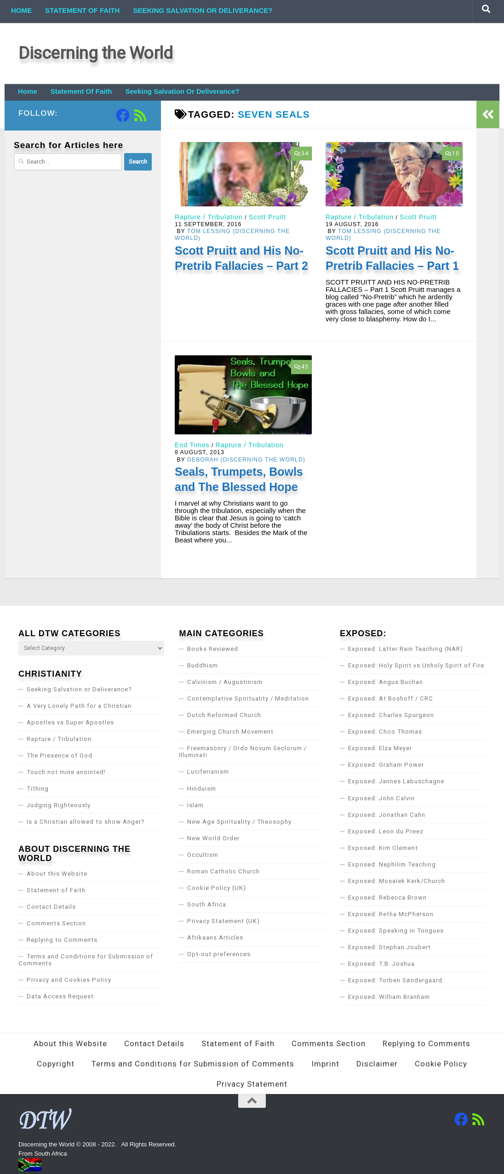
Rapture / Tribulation (209, 217)
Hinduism (201, 788)
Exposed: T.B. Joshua (381, 963)
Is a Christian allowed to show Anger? (86, 821)
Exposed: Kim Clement (383, 847)
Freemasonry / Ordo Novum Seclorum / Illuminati (243, 751)
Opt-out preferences (219, 954)
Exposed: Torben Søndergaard (395, 980)
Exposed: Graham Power (386, 764)
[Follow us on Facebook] (123, 115)
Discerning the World (95, 53)
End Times (192, 445)
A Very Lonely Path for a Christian (79, 705)
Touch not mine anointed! (66, 772)
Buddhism (202, 665)
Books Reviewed (212, 648)
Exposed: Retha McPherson (391, 914)
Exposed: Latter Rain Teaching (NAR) (405, 648)
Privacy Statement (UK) (223, 921)
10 (452, 153)
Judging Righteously (59, 805)
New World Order (213, 838)
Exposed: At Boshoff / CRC (390, 698)
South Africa (206, 904)
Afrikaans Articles (215, 937)
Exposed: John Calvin (381, 798)
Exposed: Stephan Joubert (389, 947)
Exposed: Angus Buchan (385, 681)
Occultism (202, 854)
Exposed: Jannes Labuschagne (396, 781)
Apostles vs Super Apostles (70, 722)
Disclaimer (377, 1063)
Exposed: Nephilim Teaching (392, 864)
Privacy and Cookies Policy (69, 979)
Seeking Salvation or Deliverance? (202, 10)
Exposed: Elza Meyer (380, 748)
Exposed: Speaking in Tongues (396, 930)
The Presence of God (59, 755)
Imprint (325, 1063)
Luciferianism (208, 771)
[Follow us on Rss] (140, 115)
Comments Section (56, 923)
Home (21, 10)
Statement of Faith (82, 10)
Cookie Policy (441, 1063)
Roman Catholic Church (223, 871)
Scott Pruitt (267, 217)
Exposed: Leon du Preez (386, 831)
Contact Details (51, 906)
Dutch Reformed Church (224, 715)
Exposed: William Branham (389, 996)
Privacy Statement (252, 1084)
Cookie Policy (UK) (216, 887)
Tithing (38, 788)
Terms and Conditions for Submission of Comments (85, 960)
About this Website (57, 873)
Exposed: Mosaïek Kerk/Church (396, 881)
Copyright (55, 1063)
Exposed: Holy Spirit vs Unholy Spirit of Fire (416, 665)
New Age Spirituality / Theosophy (239, 821)
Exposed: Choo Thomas (385, 731)
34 (301, 153)
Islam (195, 805)
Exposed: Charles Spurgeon (391, 715)
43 (301, 367)
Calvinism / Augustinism (225, 681)
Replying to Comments (62, 939)
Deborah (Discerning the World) (246, 459)
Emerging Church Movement (230, 731)
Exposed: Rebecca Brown (387, 897)
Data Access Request (60, 996)
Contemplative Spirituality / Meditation (248, 698)
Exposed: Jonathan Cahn (386, 814)
